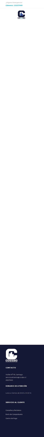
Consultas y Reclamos (13, 410)
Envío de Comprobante (14, 414)
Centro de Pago (11, 418)
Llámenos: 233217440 (14, 5)
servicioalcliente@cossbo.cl (16, 377)
